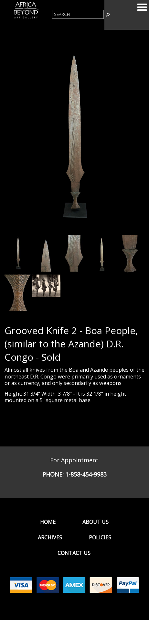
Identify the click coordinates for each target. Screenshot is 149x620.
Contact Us (74, 553)
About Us (95, 521)
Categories (142, 7)
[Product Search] (78, 14)
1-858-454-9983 (86, 474)
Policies (100, 537)
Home (48, 521)
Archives (50, 537)
